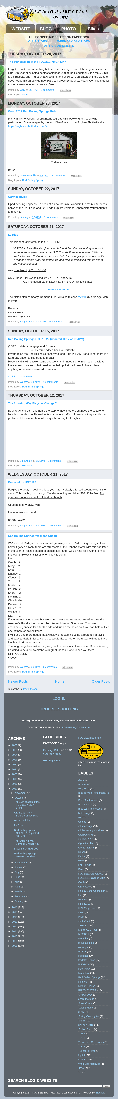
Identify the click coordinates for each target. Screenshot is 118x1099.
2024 (15, 754)
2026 (15, 745)
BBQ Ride (83, 788)
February (20, 896)
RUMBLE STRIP (87, 990)
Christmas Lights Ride (90, 830)
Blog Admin (26, 321)
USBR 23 (83, 1059)
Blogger (100, 1092)
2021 (15, 769)
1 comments (55, 460)
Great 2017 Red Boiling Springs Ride (32, 111)
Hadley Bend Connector (91, 890)
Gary (23, 89)
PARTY (82, 951)
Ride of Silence (86, 986)
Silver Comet (85, 1003)
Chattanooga (85, 826)
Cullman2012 (85, 839)
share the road (86, 998)
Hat (80, 895)
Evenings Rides (51, 750)
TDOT (81, 1037)
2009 (15, 941)
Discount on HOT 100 (22, 482)
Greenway (84, 886)
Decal (81, 852)
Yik (80, 1072)
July (17, 872)
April (18, 886)
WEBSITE (21, 28)
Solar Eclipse (85, 1007)
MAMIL (82, 296)
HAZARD (83, 899)
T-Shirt (82, 1033)
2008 (15, 945)
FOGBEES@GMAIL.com (76, 727)
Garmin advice (17, 196)
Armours (83, 784)
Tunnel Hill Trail (86, 1050)
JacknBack (84, 921)
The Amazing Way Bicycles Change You (34, 403)
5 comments (51, 217)
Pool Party (84, 968)
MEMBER (83, 934)
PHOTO (68, 28)
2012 (15, 926)
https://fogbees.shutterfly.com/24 (27, 126)
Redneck (83, 981)
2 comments (58, 175)
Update (82, 1055)
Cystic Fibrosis (86, 847)
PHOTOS (27, 465)
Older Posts (101, 681)
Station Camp (85, 1029)
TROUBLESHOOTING (59, 709)
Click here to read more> (21, 376)
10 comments (50, 381)
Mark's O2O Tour (87, 929)
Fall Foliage (84, 865)
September (21, 862)
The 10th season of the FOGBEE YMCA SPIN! (38, 61)
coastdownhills (28, 175)
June (18, 877)
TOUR (81, 1046)
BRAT (81, 817)
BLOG (46, 28)
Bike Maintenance (88, 800)
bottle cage (84, 813)
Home (59, 681)
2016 (15, 907)
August (19, 867)
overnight (83, 947)
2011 (15, 931)
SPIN (25, 94)
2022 (15, 764)
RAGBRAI (84, 973)
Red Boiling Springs (33, 180)
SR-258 (82, 1020)
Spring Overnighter (88, 1016)
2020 (15, 774)
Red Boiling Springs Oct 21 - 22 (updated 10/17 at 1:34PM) (46, 339)
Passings (83, 955)
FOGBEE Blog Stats (89, 737)
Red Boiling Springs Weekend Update (33, 535)
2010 (15, 936)
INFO (81, 912)
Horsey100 (84, 903)
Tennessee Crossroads (91, 1042)
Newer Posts (18, 681)
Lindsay (24, 217)
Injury (81, 916)
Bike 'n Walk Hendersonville (93, 792)
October (19, 797)
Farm (81, 869)
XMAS (81, 1068)
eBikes (92, 28)
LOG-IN (58, 699)
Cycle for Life (85, 843)
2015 (15, 912)
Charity (82, 821)
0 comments (47, 89)
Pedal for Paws (86, 960)
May (17, 881)
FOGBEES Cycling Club (91, 877)
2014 (15, 916)
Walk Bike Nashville (89, 1063)
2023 (15, 759)
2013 (15, 921)
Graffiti (82, 882)
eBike (81, 860)
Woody (24, 381)
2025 (15, 750)
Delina (81, 856)
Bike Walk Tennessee (90, 808)
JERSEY (83, 925)
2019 (15, 779)
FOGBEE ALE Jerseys (90, 873)
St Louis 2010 (86, 1025)
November (21, 792)
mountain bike (86, 942)
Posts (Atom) (30, 689)
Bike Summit (85, 804)
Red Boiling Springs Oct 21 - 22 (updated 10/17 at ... (26, 833)
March (18, 891)
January (19, 901)
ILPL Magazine (86, 908)
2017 (15, 788)
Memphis (83, 938)
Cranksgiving (85, 834)
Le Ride (13, 234)
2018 (15, 783)
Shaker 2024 (85, 994)
